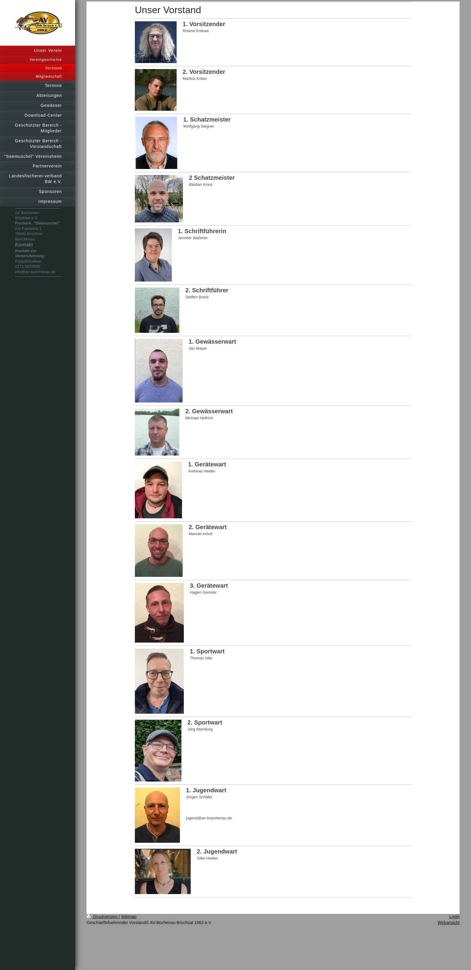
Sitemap (128, 916)
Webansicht (449, 922)
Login (454, 916)
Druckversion (103, 916)
